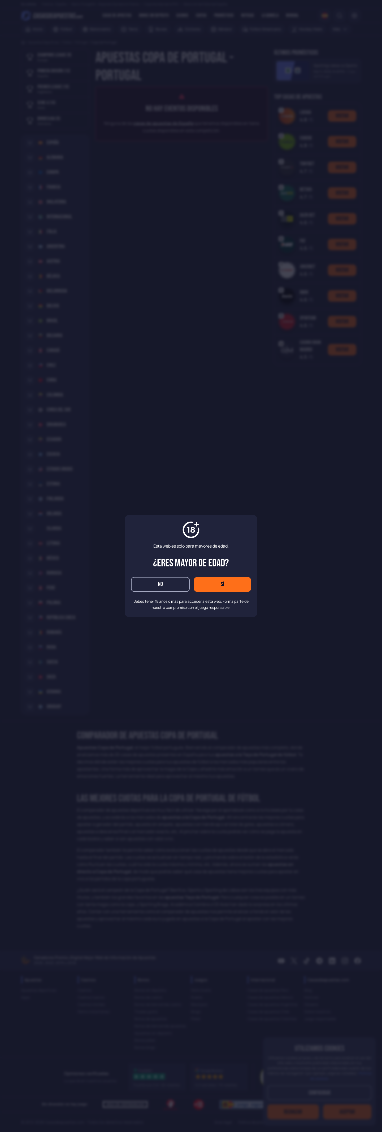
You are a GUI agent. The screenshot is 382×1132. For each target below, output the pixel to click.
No (160, 584)
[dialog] (191, 566)
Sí (222, 584)
